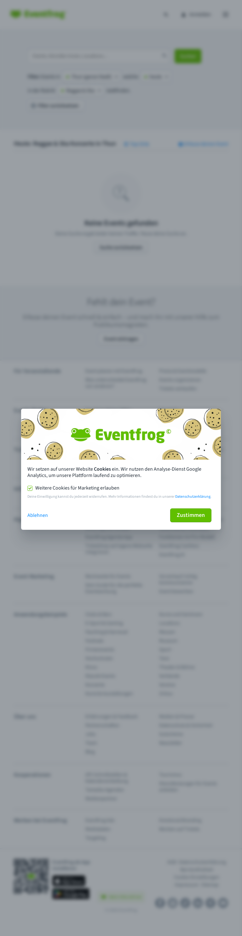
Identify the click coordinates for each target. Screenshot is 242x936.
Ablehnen (37, 515)
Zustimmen (191, 515)
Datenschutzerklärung (192, 496)
